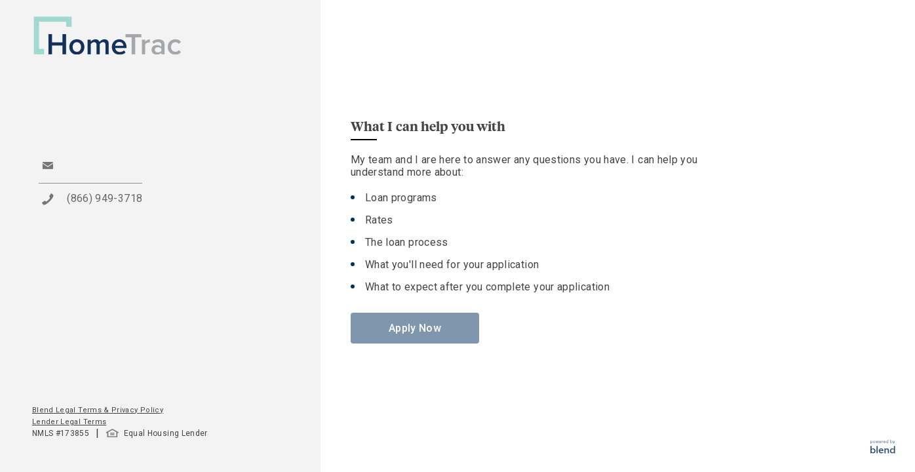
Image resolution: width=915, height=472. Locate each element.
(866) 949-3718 (104, 198)
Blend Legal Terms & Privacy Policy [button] (97, 410)
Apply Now (415, 328)
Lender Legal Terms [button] (69, 422)
